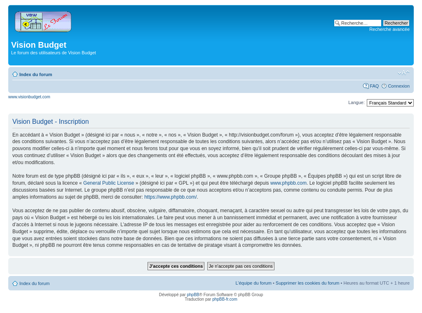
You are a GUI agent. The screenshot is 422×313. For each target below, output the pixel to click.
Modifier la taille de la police (404, 73)
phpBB (193, 294)
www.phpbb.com (288, 183)
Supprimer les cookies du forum (308, 283)
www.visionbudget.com (29, 97)
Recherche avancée (389, 29)
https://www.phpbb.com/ (170, 197)
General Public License (108, 183)
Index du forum (35, 74)
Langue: (356, 102)
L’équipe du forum (253, 283)
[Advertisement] (194, 47)
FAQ (374, 85)
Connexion (399, 85)
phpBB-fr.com (224, 299)
